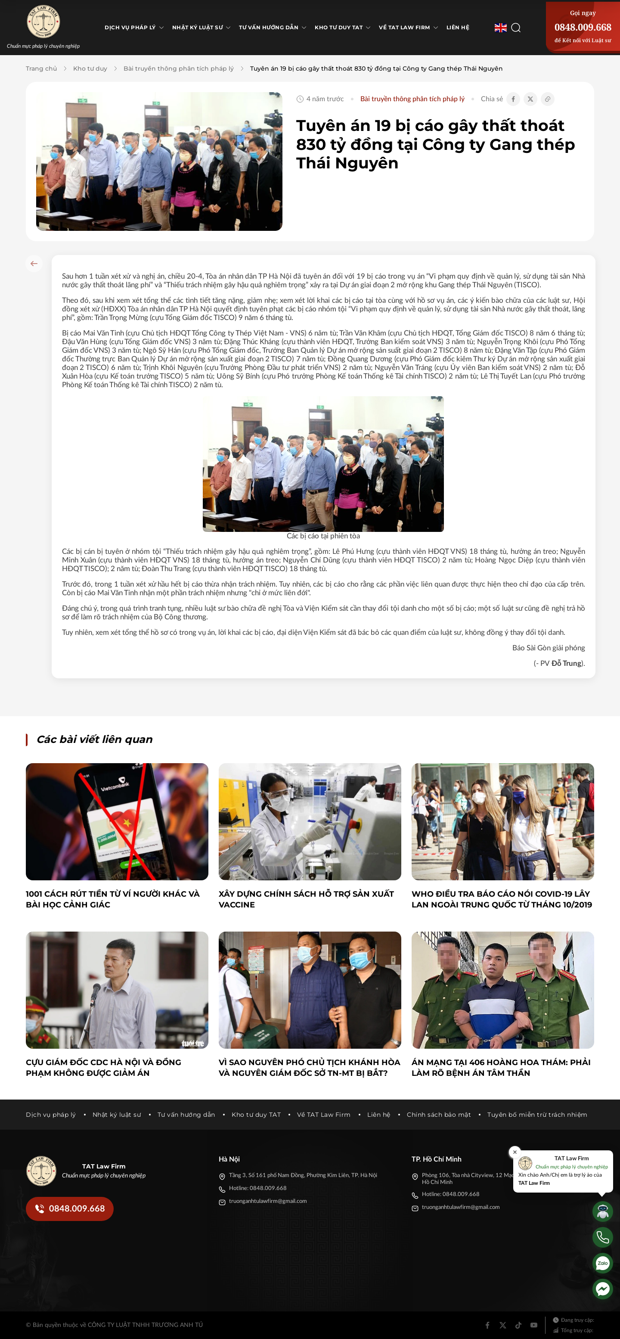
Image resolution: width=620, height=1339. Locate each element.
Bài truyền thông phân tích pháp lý (179, 68)
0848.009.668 (583, 26)
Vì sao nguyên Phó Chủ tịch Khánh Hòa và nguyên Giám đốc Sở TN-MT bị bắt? (309, 1068)
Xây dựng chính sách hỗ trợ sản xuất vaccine (306, 899)
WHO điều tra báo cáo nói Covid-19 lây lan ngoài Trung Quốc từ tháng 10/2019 (502, 899)
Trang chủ (41, 68)
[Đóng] (515, 1152)
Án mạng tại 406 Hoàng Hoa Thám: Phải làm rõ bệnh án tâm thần (501, 1068)
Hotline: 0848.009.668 (258, 1188)
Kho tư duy (90, 68)
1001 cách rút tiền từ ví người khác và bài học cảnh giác (113, 899)
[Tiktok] (518, 1325)
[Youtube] (534, 1325)
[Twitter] (503, 1325)
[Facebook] (487, 1325)
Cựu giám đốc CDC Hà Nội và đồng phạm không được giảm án (103, 1068)
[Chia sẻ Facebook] (513, 99)
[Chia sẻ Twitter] (530, 99)
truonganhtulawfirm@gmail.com (268, 1201)
